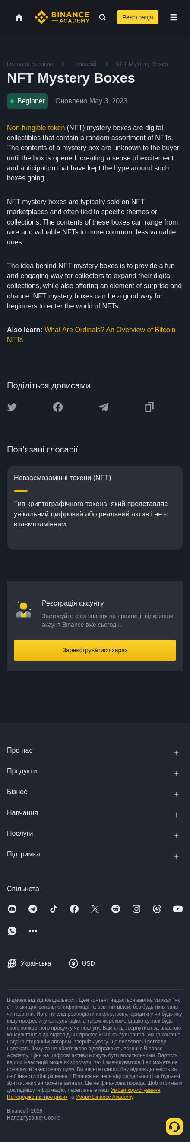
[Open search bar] (100, 17)
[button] (173, 17)
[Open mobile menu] (173, 17)
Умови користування (135, 1090)
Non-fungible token (36, 128)
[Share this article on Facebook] (58, 407)
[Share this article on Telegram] (103, 407)
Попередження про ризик (37, 1097)
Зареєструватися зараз (95, 650)
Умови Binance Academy (104, 1097)
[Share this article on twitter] (12, 407)
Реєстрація (137, 17)
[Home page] (62, 17)
